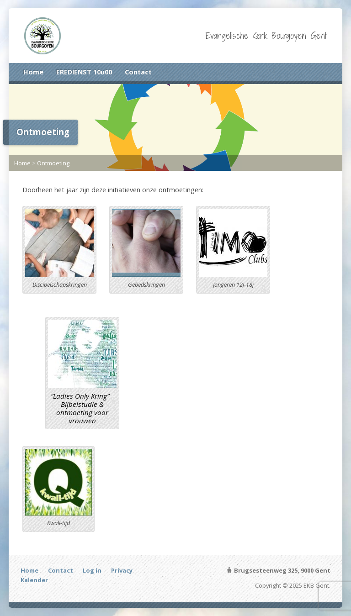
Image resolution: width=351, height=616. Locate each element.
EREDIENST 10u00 (84, 72)
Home (33, 72)
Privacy (122, 570)
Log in (92, 570)
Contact (138, 72)
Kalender (34, 580)
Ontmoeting (53, 163)
